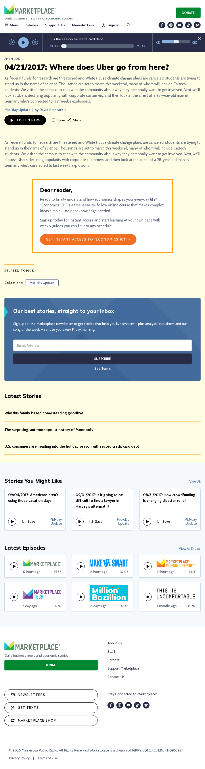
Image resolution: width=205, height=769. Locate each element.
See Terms (102, 368)
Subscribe (102, 359)
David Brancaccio (53, 110)
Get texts (24, 707)
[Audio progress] (97, 46)
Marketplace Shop (33, 720)
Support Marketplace (123, 668)
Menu (11, 25)
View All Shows (190, 549)
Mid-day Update (17, 110)
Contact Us (116, 677)
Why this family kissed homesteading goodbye (43, 413)
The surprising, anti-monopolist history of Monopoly (48, 429)
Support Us (55, 25)
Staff (111, 651)
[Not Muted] (158, 43)
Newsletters (83, 25)
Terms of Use (47, 758)
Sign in (110, 25)
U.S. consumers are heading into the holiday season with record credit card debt (71, 446)
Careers (113, 660)
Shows (32, 25)
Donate (188, 13)
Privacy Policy (19, 758)
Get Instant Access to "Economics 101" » (88, 239)
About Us (114, 643)
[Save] (58, 120)
